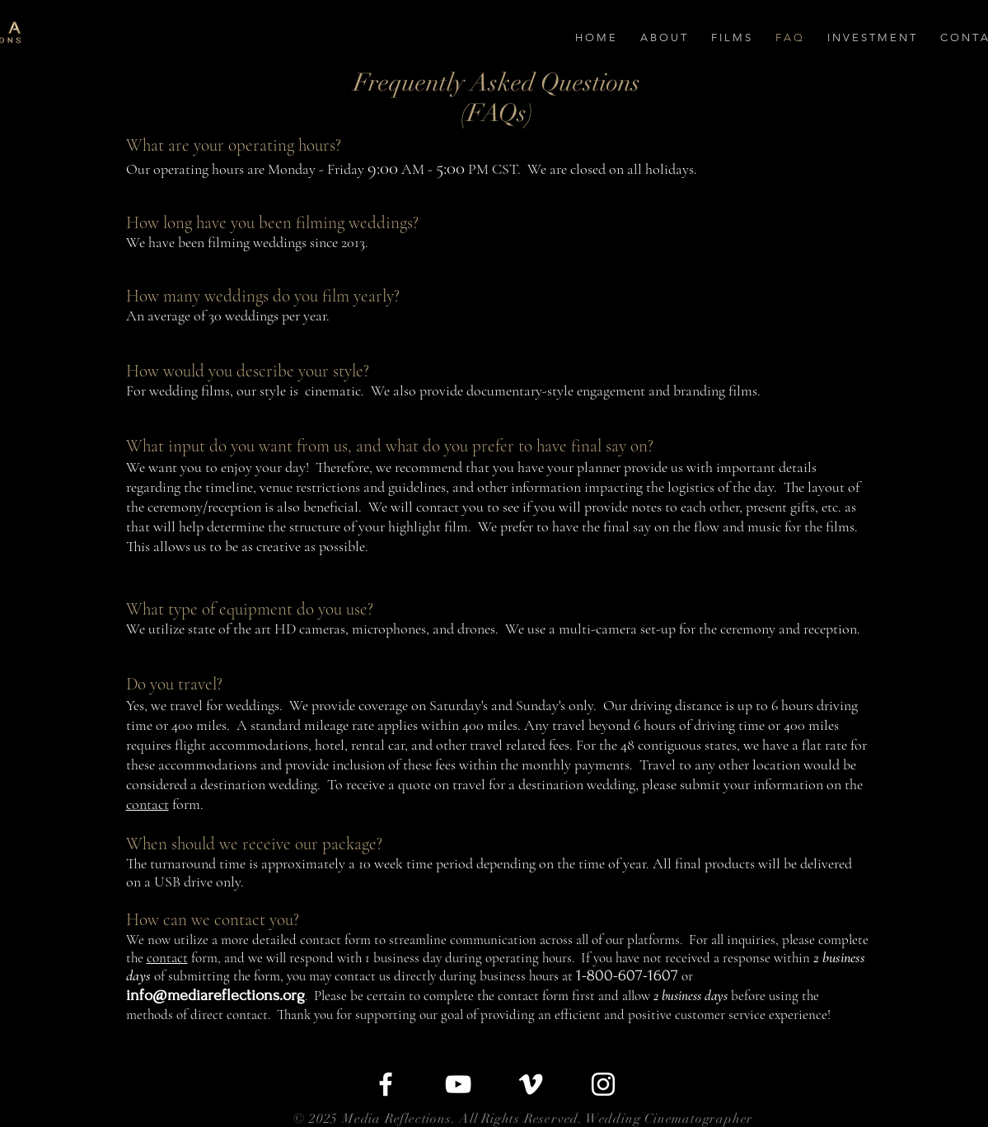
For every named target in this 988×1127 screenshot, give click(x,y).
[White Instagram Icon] (603, 1084)
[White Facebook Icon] (385, 1084)
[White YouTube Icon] (458, 1084)
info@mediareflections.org (215, 995)
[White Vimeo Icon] (530, 1084)
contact (147, 804)
